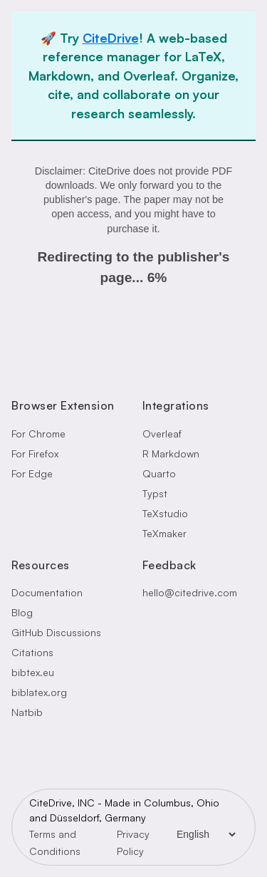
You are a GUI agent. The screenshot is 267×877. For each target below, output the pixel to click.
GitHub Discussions (56, 632)
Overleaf (162, 433)
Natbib (27, 712)
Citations (32, 652)
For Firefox (34, 453)
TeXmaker (164, 533)
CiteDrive (111, 38)
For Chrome (38, 433)
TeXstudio (165, 513)
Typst (154, 493)
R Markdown (170, 453)
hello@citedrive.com (189, 592)
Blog (22, 612)
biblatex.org (39, 692)
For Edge (32, 473)
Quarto (159, 473)
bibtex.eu (32, 672)
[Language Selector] (206, 834)
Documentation (47, 592)
